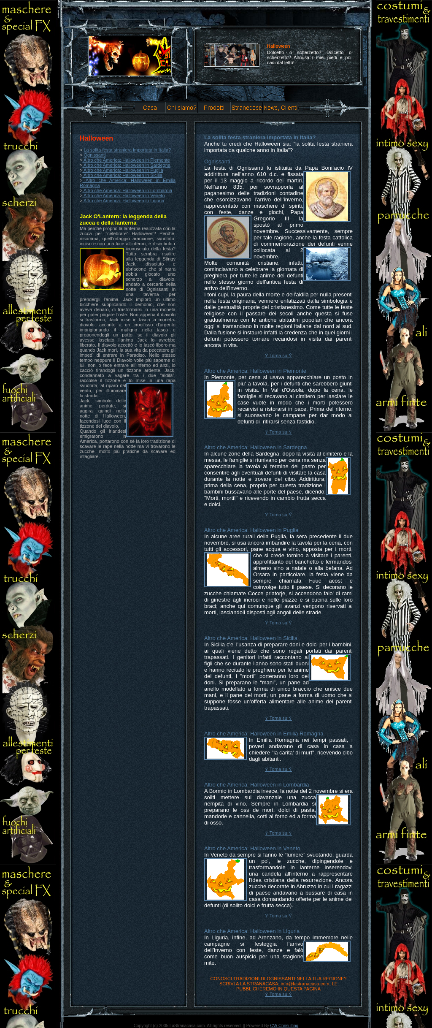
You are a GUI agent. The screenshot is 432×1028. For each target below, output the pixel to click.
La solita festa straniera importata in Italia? (127, 149)
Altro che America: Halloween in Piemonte (126, 160)
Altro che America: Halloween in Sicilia (122, 175)
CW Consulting (284, 1025)
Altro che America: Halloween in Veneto (124, 195)
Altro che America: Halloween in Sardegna (126, 165)
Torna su (278, 355)
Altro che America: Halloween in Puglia (122, 170)
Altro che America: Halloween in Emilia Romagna (264, 733)
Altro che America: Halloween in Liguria (123, 200)
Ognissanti (94, 154)
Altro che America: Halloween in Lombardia (127, 190)
